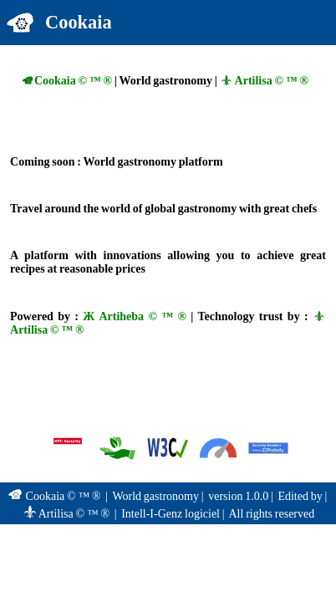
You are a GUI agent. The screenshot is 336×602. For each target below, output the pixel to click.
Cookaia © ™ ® (66, 80)
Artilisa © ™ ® (264, 80)
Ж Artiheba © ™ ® (134, 316)
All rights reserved (271, 514)
